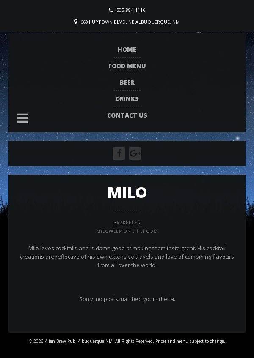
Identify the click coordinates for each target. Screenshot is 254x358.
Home (127, 49)
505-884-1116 (130, 10)
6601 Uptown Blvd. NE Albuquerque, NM (130, 22)
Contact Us (127, 115)
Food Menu (127, 66)
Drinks (127, 99)
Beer (127, 82)
